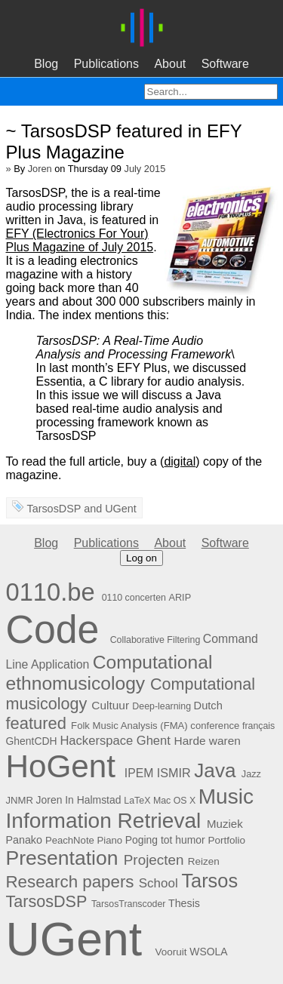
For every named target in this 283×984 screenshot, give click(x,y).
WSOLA (208, 952)
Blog (46, 63)
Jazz (251, 774)
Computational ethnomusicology (109, 672)
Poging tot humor (165, 840)
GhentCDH (31, 741)
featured (36, 723)
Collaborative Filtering (155, 640)
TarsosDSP (53, 509)
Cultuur (110, 705)
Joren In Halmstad (79, 800)
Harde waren (207, 740)
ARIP (179, 597)
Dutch (208, 706)
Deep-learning (161, 706)
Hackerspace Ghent (115, 740)
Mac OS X (174, 800)
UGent (121, 509)
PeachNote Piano (83, 840)
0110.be (50, 592)
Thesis (184, 903)
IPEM (139, 773)
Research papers (70, 881)
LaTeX (137, 800)
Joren (40, 168)
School (158, 883)
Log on (141, 558)
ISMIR (174, 773)
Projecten (154, 860)
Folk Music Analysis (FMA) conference (155, 725)
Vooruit (171, 952)
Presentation (62, 858)
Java (214, 770)
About (170, 63)
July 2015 (145, 168)
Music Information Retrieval (130, 808)
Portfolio (227, 840)
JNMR (19, 800)
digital (179, 461)
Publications (106, 63)
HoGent (61, 766)
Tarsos (209, 880)
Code (53, 629)
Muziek (225, 823)
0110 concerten (134, 597)
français (258, 726)
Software (225, 63)
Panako (24, 840)
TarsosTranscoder (128, 904)
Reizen (204, 861)
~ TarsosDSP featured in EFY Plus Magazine (124, 141)
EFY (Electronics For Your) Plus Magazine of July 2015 (80, 240)
